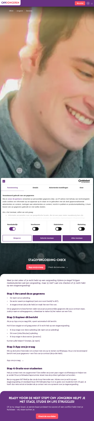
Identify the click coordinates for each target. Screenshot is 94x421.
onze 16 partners (15, 199)
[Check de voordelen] (47, 416)
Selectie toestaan (47, 238)
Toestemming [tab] (12, 188)
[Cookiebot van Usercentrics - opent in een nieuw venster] (81, 181)
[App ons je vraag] (35, 267)
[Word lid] (80, 3)
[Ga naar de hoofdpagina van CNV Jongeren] (10, 2)
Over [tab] (82, 188)
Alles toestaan (77, 238)
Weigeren (17, 238)
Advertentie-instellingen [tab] (58, 188)
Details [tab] (35, 188)
